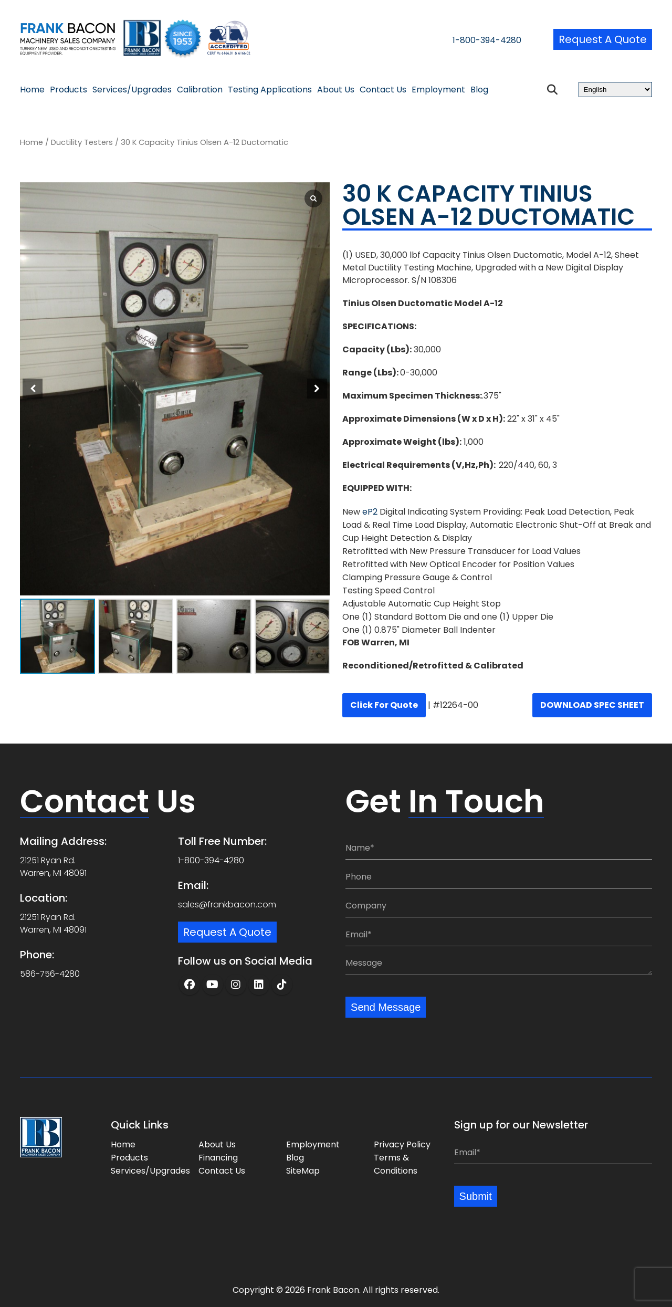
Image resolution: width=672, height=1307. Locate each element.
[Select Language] (615, 89)
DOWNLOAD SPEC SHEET (592, 705)
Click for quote (384, 705)
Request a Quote (603, 39)
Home (32, 90)
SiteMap (303, 1171)
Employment (438, 90)
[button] (317, 389)
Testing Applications (270, 90)
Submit (475, 1196)
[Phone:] (498, 876)
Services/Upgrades (132, 90)
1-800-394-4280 (487, 40)
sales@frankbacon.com (227, 904)
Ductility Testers (82, 142)
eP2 (368, 512)
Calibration (200, 90)
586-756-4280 (50, 974)
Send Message (386, 1007)
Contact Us (383, 90)
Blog (479, 90)
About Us (335, 90)
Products (68, 90)
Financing (218, 1158)
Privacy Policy (402, 1144)
